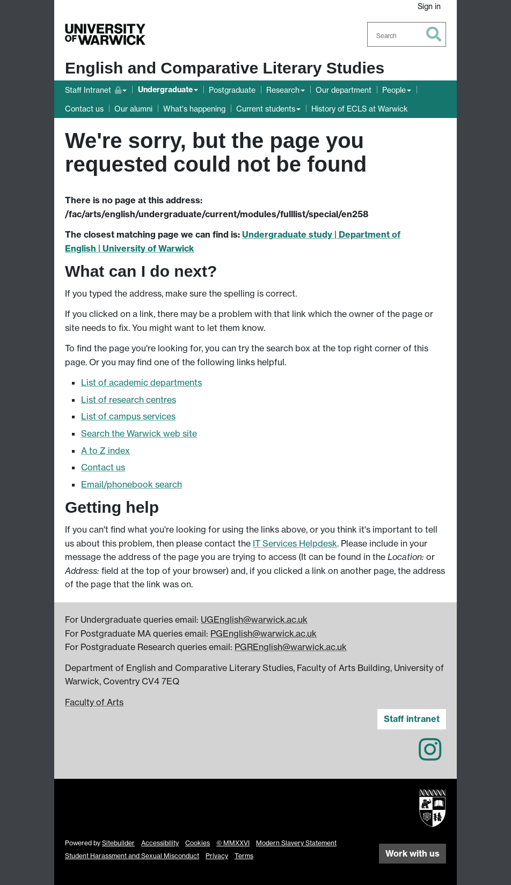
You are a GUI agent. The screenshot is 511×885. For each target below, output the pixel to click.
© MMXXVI (233, 843)
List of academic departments (141, 382)
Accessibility (160, 843)
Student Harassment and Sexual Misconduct (132, 856)
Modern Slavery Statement (296, 843)
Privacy (217, 856)
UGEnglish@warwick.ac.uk (254, 619)
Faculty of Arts (94, 702)
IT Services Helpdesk (295, 543)
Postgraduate (232, 89)
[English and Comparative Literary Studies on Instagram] (430, 755)
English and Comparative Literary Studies (224, 68)
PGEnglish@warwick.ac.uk (263, 633)
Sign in (429, 6)
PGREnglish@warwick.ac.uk (291, 646)
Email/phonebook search (131, 484)
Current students (265, 108)
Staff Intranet (96, 88)
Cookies (197, 843)
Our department (343, 89)
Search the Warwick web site (139, 433)
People (394, 89)
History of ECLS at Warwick (359, 108)
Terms (244, 856)
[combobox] (407, 34)
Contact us (84, 108)
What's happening (194, 108)
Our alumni (133, 108)
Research (283, 89)
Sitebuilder (118, 843)
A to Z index (105, 450)
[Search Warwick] (407, 34)
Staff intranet (412, 718)
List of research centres (128, 399)
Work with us (412, 853)
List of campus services (128, 416)
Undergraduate (165, 89)
